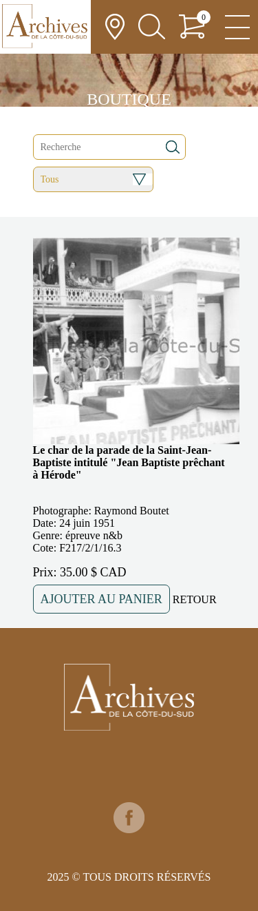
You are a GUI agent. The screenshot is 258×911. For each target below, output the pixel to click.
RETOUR (195, 599)
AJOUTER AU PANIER (101, 599)
